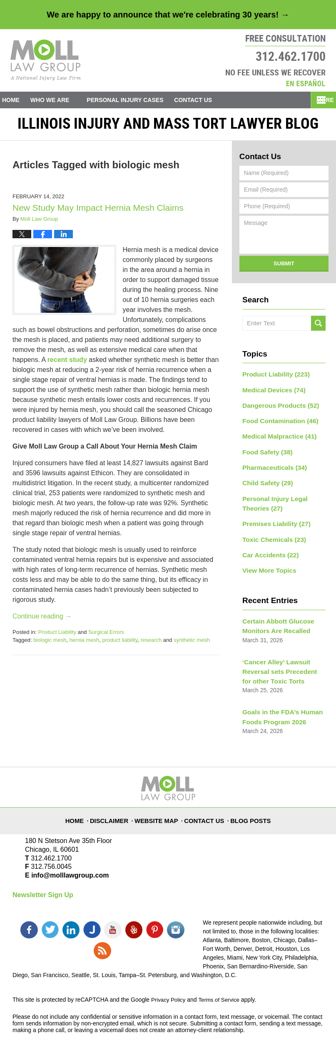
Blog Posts (251, 799)
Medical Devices (270, 392)
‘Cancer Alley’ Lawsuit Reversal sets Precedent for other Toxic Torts (280, 658)
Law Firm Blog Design (284, 1023)
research (151, 644)
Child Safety (265, 479)
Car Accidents (267, 546)
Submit (284, 267)
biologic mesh (50, 644)
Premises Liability (273, 517)
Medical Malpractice (275, 435)
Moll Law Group (81, 1022)
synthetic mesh (192, 644)
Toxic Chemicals (271, 532)
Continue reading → (42, 620)
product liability (119, 644)
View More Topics (266, 561)
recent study (67, 363)
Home (17, 100)
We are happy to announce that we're (168, 14)
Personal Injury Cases (138, 100)
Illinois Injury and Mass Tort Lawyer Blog (45, 60)
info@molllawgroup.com (66, 859)
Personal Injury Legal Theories (271, 498)
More (318, 100)
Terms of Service (222, 974)
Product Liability (57, 636)
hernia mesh (85, 644)
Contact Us (213, 100)
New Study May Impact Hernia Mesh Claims (98, 211)
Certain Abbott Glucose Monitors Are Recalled (274, 615)
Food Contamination (276, 421)
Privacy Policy (169, 974)
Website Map (159, 799)
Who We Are (63, 100)
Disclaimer (113, 799)
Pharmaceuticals (271, 464)
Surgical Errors (106, 636)
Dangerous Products (277, 406)
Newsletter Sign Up (42, 878)
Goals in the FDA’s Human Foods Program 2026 (278, 701)
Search (318, 326)
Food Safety (265, 450)
